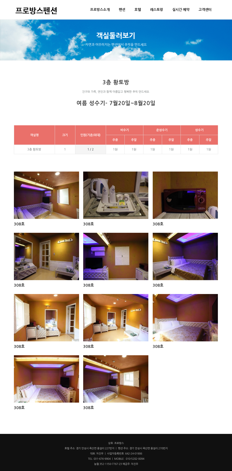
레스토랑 (156, 9)
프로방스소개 (100, 9)
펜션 (122, 9)
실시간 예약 (180, 9)
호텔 (137, 9)
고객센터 (205, 9)
